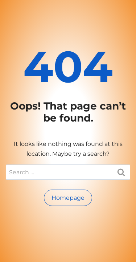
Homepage (68, 197)
